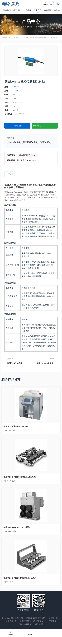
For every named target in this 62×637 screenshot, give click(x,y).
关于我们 (17, 10)
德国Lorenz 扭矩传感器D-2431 (45, 362)
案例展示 (48, 10)
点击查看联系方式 (27, 155)
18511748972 (48, 5)
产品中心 (17, 37)
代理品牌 (27, 10)
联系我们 (31, 632)
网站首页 (7, 10)
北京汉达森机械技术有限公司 (38, 618)
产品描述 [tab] (9, 174)
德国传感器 (45, 142)
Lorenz (16, 87)
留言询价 (18, 126)
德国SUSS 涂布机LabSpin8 (17, 362)
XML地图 (39, 624)
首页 (10, 37)
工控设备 (25, 37)
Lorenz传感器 (14, 142)
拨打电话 (37, 126)
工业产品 (38, 10)
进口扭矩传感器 (30, 142)
